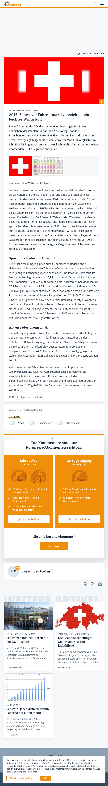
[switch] (12, 423)
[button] (45, 778)
